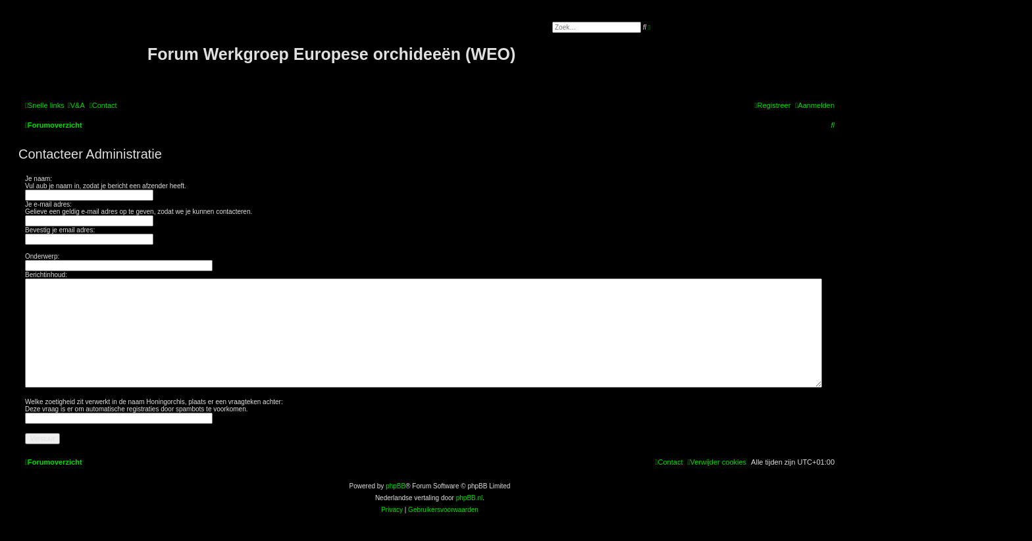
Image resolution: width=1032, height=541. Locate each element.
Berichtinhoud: (46, 274)
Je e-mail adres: (48, 204)
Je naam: (38, 178)
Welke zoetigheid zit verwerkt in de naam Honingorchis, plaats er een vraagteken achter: (154, 401)
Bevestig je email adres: (60, 230)
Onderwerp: (42, 256)
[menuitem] (76, 105)
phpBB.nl (469, 498)
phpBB (395, 486)
